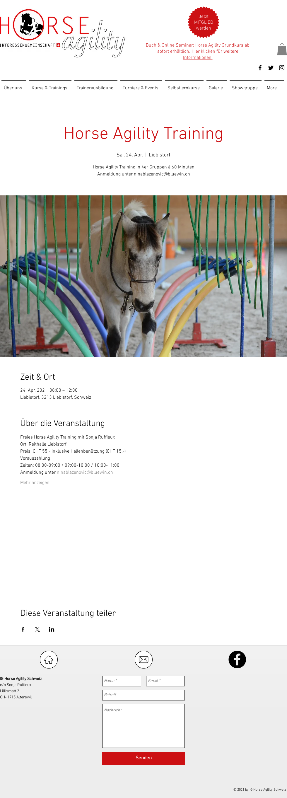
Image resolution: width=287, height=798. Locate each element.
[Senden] (143, 758)
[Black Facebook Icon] (260, 67)
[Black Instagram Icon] (281, 67)
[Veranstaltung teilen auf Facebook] (23, 629)
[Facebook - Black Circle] (237, 659)
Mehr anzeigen (34, 483)
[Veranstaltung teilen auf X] (37, 629)
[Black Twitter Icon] (270, 67)
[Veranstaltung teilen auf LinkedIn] (51, 629)
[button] (203, 22)
